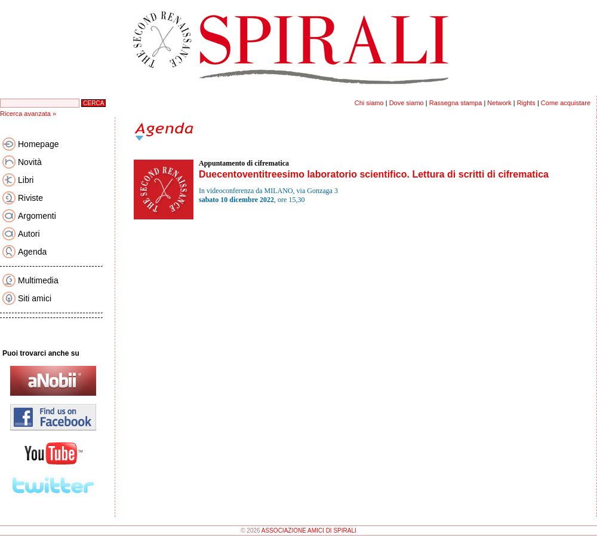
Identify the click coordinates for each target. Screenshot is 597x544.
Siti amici (34, 298)
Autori (29, 234)
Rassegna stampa (455, 102)
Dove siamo (406, 102)
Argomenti (37, 216)
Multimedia (38, 280)
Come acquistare (565, 102)
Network (499, 102)
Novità (30, 162)
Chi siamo (369, 102)
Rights (526, 102)
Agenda (32, 251)
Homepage (38, 144)
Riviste (30, 198)
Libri (25, 180)
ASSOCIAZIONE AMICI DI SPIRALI (308, 530)
